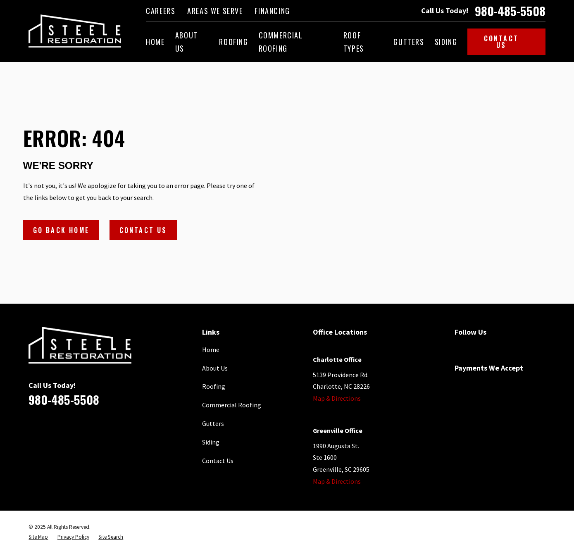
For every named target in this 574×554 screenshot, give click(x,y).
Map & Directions (337, 398)
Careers (160, 10)
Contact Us (510, 41)
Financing (272, 10)
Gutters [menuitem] (408, 41)
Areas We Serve (215, 10)
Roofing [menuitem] (233, 41)
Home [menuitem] (155, 41)
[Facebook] (459, 348)
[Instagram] (537, 348)
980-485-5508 (510, 11)
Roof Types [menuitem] (353, 42)
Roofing (213, 386)
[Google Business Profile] (478, 348)
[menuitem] (38, 537)
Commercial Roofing (231, 405)
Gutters (213, 423)
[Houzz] (517, 348)
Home (210, 349)
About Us (215, 368)
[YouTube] (498, 348)
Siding (210, 442)
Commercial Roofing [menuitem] (281, 42)
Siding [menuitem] (446, 41)
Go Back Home (61, 230)
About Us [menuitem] (186, 42)
